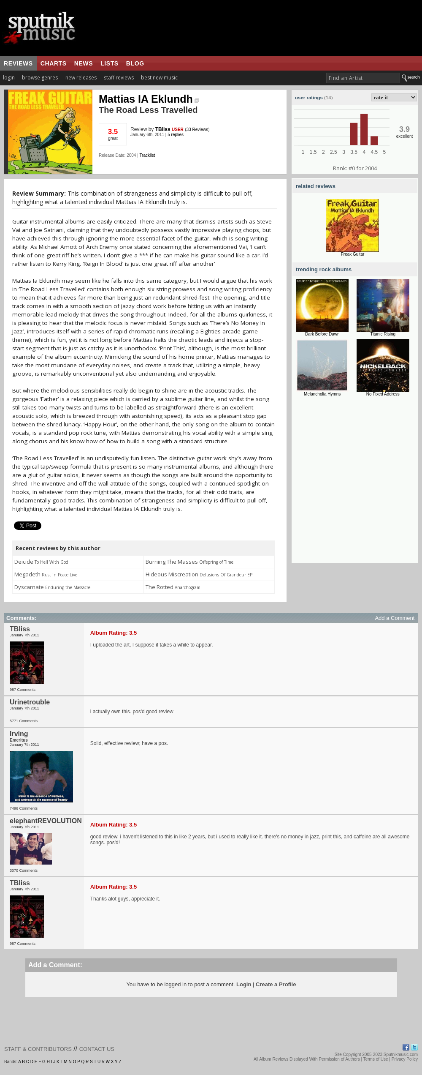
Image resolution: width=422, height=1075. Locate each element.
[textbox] (363, 78)
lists (109, 63)
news (83, 63)
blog (135, 63)
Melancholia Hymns (322, 394)
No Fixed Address (383, 394)
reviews (18, 63)
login (9, 77)
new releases (81, 77)
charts (54, 63)
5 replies (176, 134)
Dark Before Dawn (322, 334)
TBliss (162, 129)
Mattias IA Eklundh (149, 99)
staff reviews (119, 77)
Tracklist (147, 155)
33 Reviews (197, 129)
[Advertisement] (79, 483)
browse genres (40, 77)
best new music (159, 77)
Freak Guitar (353, 254)
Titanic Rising (382, 334)
